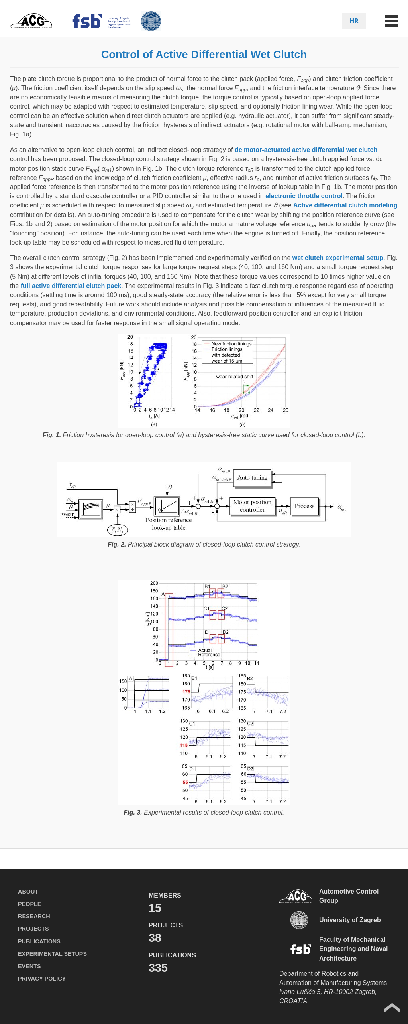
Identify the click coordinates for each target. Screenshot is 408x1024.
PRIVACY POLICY (42, 978)
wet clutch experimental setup (338, 258)
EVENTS (29, 966)
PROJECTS (33, 928)
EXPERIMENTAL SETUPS (52, 954)
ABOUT (28, 891)
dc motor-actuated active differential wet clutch (306, 149)
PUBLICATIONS (39, 941)
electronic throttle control (304, 196)
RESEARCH (34, 916)
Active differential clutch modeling (345, 205)
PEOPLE (29, 904)
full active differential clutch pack (71, 285)
